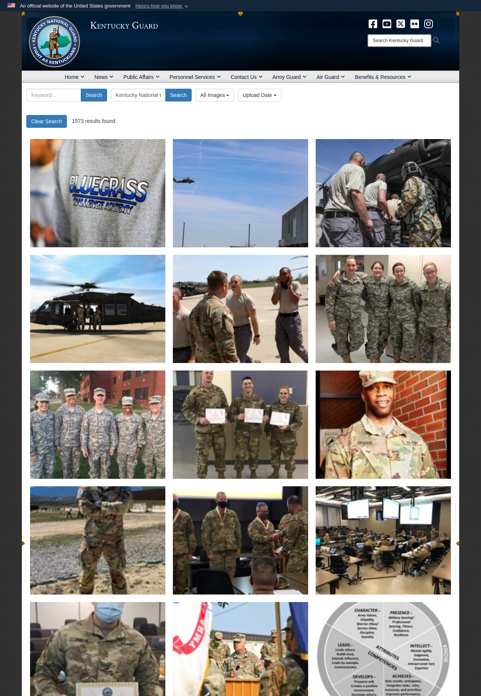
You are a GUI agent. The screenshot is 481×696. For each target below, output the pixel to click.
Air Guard (330, 77)
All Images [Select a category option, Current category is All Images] (214, 95)
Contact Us (247, 77)
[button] (162, 6)
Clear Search (46, 121)
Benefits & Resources (383, 77)
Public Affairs (141, 77)
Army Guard (289, 77)
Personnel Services (195, 77)
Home (75, 77)
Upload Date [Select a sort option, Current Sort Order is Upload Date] (260, 95)
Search (94, 95)
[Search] (399, 40)
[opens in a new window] (373, 23)
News (103, 77)
